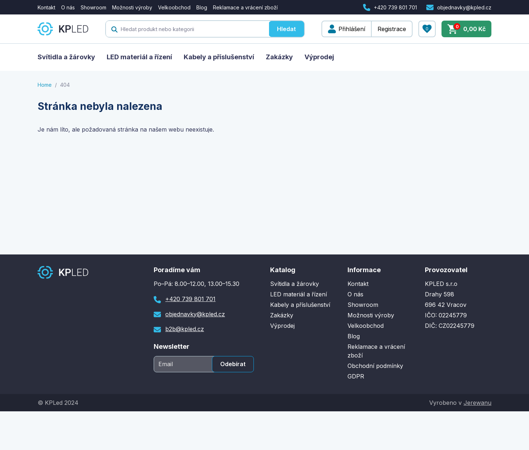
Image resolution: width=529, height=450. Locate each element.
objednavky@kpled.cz (464, 7)
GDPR (355, 376)
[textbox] (187, 29)
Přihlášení (351, 29)
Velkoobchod (174, 7)
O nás (68, 7)
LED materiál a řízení (139, 57)
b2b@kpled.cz (184, 329)
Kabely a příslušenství (219, 57)
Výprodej (319, 57)
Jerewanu (477, 402)
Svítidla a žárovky (66, 57)
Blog (201, 7)
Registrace (391, 29)
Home (45, 85)
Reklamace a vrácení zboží (245, 7)
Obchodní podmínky (375, 365)
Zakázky (279, 57)
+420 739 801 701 (395, 7)
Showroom (93, 7)
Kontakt (46, 7)
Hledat (286, 29)
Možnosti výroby (132, 7)
